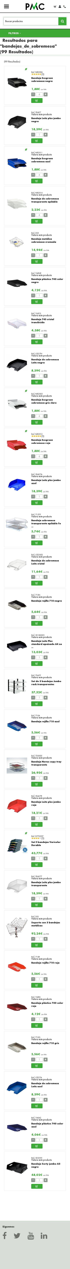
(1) (43, 74)
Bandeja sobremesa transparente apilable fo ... (46, 523)
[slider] (36, 74)
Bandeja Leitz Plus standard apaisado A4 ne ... (46, 644)
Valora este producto (41, 114)
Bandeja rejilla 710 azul (45, 721)
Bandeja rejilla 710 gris (45, 1043)
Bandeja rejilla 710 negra (46, 600)
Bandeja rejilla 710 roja (45, 962)
